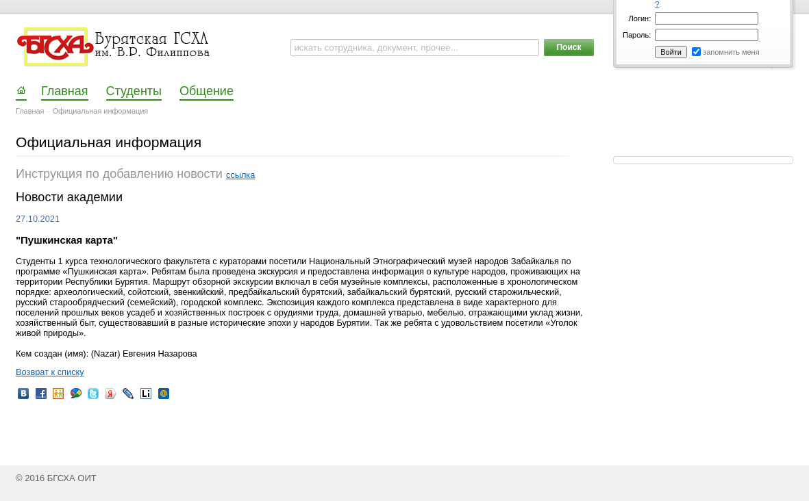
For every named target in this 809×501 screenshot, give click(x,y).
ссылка (240, 175)
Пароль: (637, 35)
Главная (30, 111)
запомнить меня (731, 52)
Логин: (640, 18)
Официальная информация (101, 111)
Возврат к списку (50, 372)
